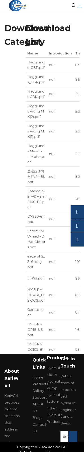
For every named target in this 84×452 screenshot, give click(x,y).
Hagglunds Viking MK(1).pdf (35, 131)
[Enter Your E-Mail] (67, 436)
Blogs (37, 417)
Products (40, 384)
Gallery (38, 391)
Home (37, 377)
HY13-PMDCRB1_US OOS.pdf (36, 295)
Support (39, 397)
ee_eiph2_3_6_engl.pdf (36, 261)
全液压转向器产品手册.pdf (36, 176)
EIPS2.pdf (35, 278)
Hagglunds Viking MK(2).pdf (35, 111)
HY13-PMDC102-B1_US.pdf (35, 349)
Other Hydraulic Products (54, 415)
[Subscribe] (72, 436)
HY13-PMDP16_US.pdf (35, 329)
